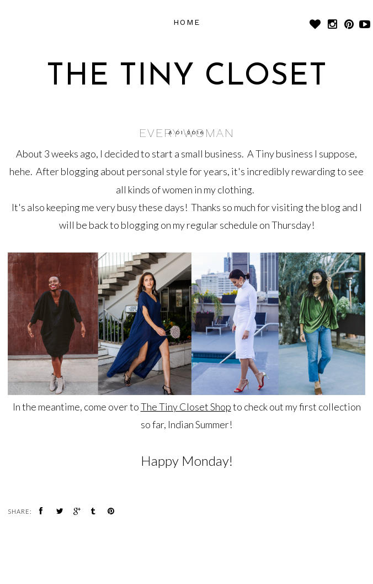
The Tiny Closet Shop (186, 407)
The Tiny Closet (186, 77)
